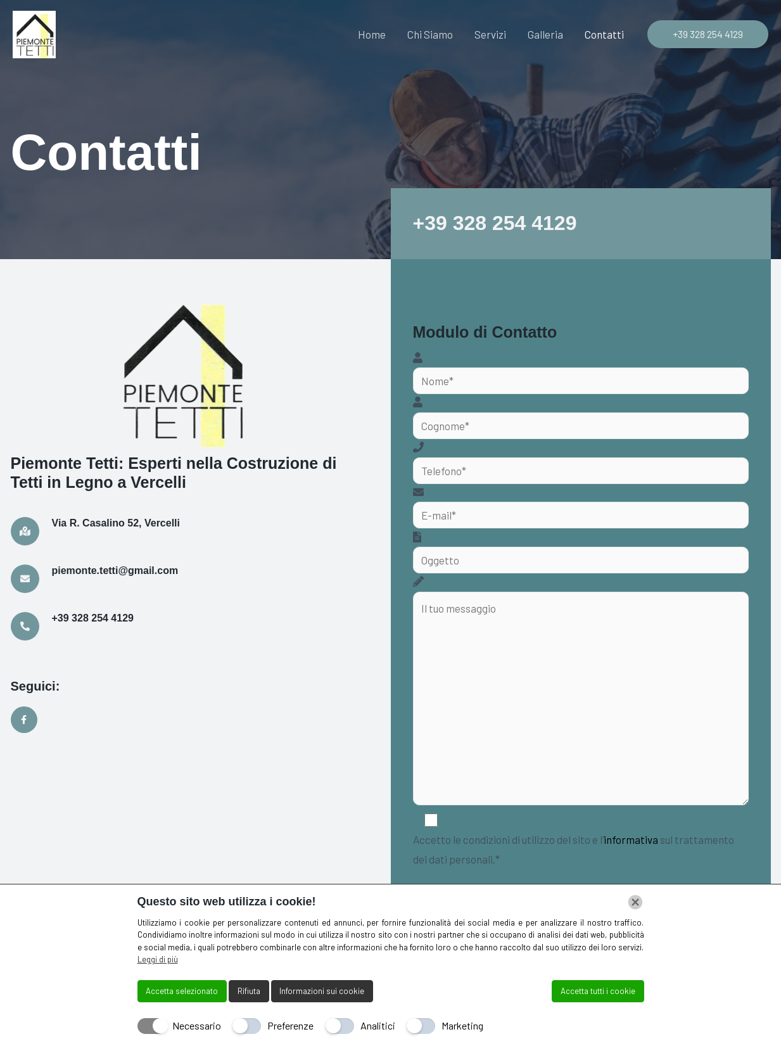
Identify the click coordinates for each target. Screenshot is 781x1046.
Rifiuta (249, 991)
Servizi (490, 34)
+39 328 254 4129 (495, 223)
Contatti (604, 34)
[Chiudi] (635, 902)
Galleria (545, 34)
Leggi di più (157, 959)
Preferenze (290, 1025)
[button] (707, 34)
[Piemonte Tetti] (34, 34)
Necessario (196, 1025)
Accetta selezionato (182, 991)
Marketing (462, 1025)
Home (372, 34)
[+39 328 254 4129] (25, 626)
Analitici (377, 1025)
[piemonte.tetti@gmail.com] (25, 578)
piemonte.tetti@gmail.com (115, 570)
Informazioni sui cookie (321, 991)
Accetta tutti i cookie (598, 991)
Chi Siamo (430, 34)
